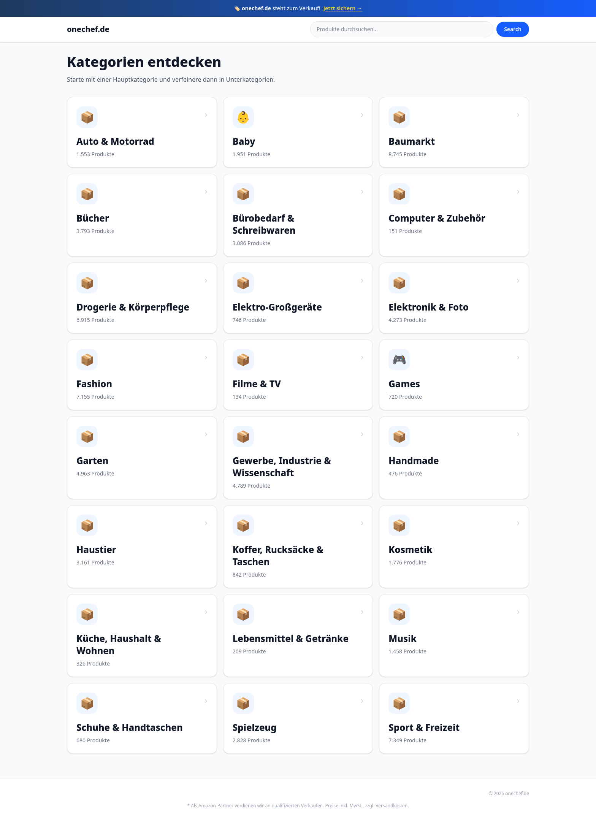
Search (513, 29)
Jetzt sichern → (342, 8)
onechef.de (88, 29)
